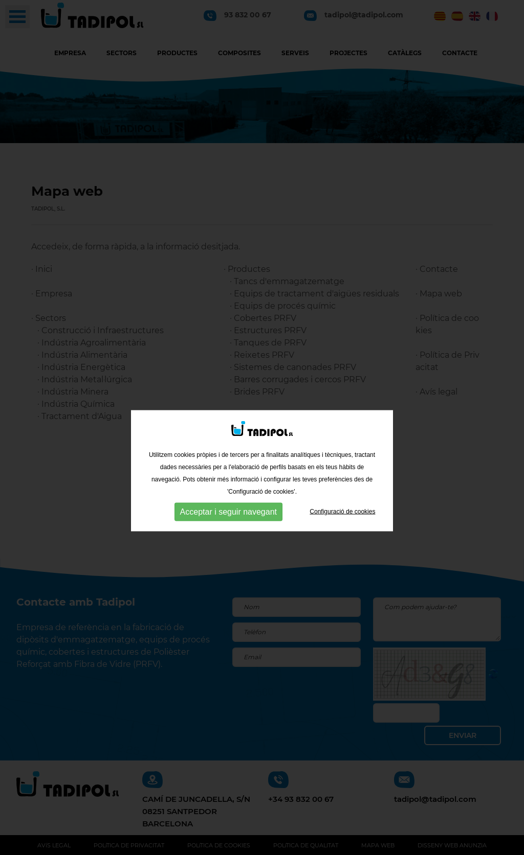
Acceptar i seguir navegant (228, 527)
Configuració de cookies (342, 526)
